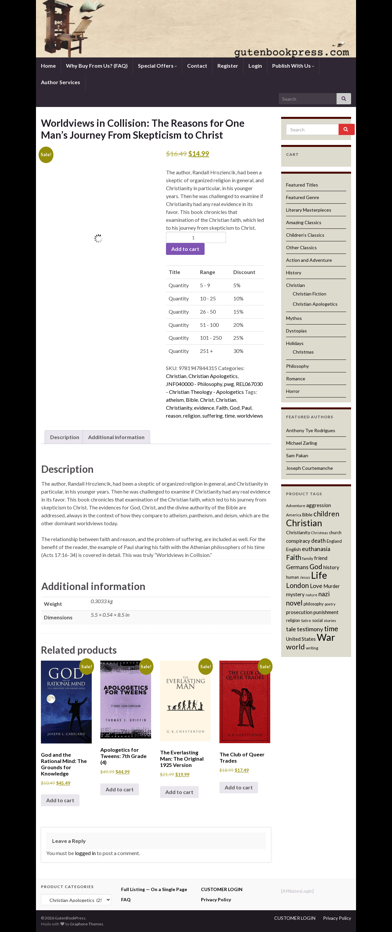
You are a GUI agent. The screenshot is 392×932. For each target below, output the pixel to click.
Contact (197, 65)
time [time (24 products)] (331, 628)
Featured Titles (302, 185)
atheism (175, 400)
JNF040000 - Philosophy (194, 384)
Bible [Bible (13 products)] (307, 514)
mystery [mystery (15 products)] (295, 594)
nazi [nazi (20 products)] (324, 594)
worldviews (250, 415)
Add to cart (185, 249)
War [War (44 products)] (326, 637)
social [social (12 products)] (317, 620)
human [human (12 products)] (292, 577)
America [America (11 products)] (293, 514)
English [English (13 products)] (293, 549)
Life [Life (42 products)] (319, 575)
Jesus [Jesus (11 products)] (305, 577)
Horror (293, 391)
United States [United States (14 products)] (301, 639)
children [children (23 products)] (326, 513)
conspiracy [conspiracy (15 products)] (298, 541)
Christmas (303, 352)
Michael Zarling (301, 443)
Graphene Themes (86, 923)
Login (255, 65)
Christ (207, 400)
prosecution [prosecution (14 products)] (299, 612)
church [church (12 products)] (335, 532)
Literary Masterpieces (308, 210)
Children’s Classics (305, 235)
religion (191, 415)
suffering (212, 415)
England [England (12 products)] (334, 541)
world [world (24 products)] (295, 646)
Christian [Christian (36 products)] (304, 522)
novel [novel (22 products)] (294, 603)
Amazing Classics (303, 222)
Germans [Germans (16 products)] (297, 567)
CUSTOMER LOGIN (222, 889)
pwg (229, 384)
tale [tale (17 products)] (291, 629)
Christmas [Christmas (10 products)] (319, 533)
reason (173, 415)
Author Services (60, 82)
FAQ (126, 899)
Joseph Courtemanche (309, 468)
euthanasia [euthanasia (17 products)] (316, 548)
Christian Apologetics (213, 376)
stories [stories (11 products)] (330, 620)
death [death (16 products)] (318, 540)
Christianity (179, 407)
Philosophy (297, 366)
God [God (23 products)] (316, 566)
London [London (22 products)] (297, 585)
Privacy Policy (216, 899)
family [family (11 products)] (307, 558)
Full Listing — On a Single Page (154, 889)
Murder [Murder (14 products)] (331, 586)
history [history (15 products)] (331, 567)
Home (48, 65)
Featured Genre (302, 197)
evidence (204, 407)
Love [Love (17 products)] (316, 585)
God (235, 407)
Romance (295, 378)
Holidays (295, 343)
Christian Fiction (309, 293)
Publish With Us (293, 65)
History (293, 272)
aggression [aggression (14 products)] (318, 505)
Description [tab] (64, 437)
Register (227, 65)
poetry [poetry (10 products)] (330, 604)
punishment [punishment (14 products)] (326, 612)
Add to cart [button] (60, 800)
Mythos (294, 318)
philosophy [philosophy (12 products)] (314, 603)
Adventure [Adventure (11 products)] (295, 505)
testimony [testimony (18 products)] (310, 629)
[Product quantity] (196, 237)
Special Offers (157, 65)
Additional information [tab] (116, 437)
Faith (222, 407)
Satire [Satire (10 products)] (306, 620)
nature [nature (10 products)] (311, 595)
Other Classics (301, 247)
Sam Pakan (297, 455)
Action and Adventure (309, 260)
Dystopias (296, 330)
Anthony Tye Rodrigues (310, 430)
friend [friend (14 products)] (320, 558)
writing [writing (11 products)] (312, 647)
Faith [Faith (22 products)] (293, 557)
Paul (246, 407)
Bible (192, 400)
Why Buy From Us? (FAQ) (97, 65)
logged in (85, 853)
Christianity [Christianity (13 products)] (298, 532)
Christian (176, 376)
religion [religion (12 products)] (293, 620)
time (230, 415)
